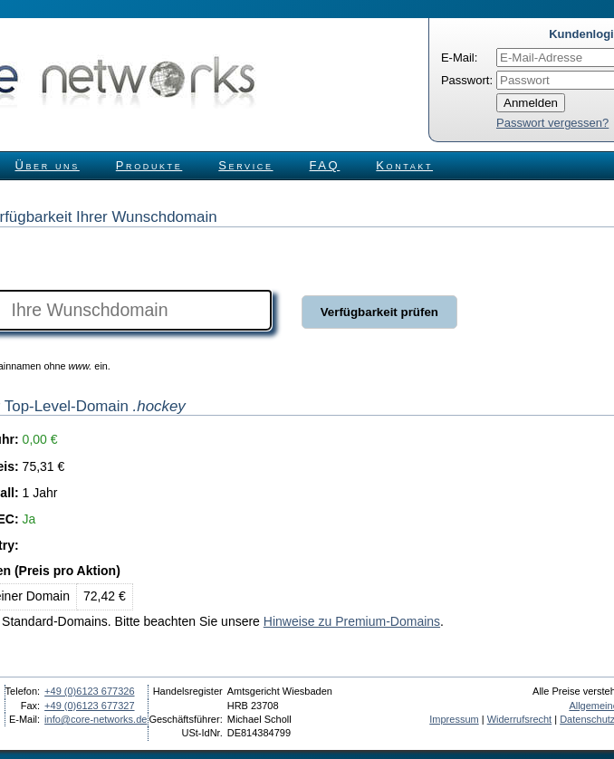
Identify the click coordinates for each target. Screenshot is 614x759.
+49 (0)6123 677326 (89, 691)
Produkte (149, 165)
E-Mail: (459, 57)
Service (245, 165)
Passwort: (467, 80)
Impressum (453, 719)
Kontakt (404, 165)
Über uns (47, 165)
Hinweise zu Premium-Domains (352, 621)
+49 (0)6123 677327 (89, 705)
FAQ (325, 165)
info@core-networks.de (95, 719)
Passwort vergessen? (552, 123)
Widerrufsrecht (519, 719)
